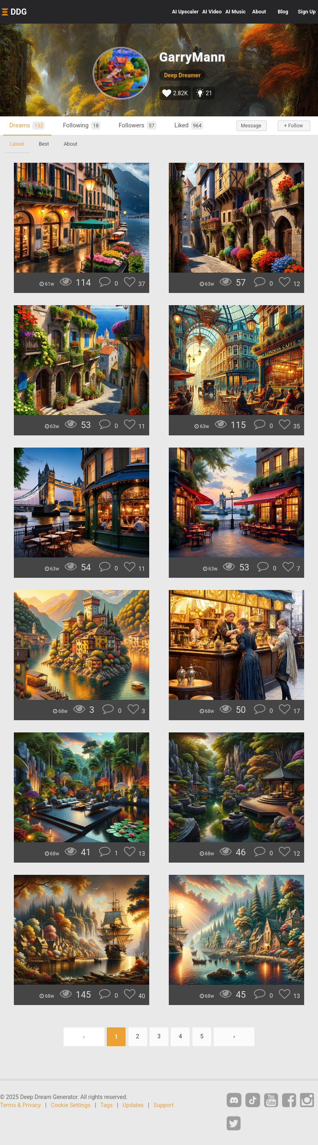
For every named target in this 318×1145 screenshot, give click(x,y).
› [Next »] (234, 1037)
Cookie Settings (71, 1105)
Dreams (26, 125)
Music (235, 12)
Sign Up (307, 12)
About (259, 12)
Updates (133, 1105)
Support (164, 1105)
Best (44, 144)
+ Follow (293, 126)
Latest (17, 144)
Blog (283, 12)
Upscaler (185, 12)
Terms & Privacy (20, 1105)
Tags (106, 1105)
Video (212, 12)
